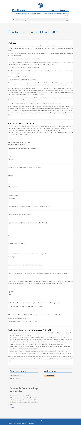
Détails (12, 407)
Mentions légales (13, 423)
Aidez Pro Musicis (15, 378)
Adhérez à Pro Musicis (16, 375)
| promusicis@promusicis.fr (26, 423)
